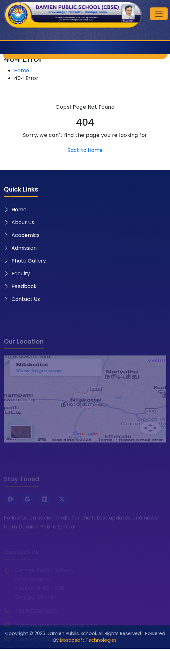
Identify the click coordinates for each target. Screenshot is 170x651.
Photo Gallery (25, 260)
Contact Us (22, 299)
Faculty (17, 273)
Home (21, 70)
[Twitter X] (61, 505)
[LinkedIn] (44, 505)
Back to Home (85, 150)
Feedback (20, 286)
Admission (20, 248)
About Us (19, 222)
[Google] (27, 505)
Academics (22, 235)
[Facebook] (10, 505)
